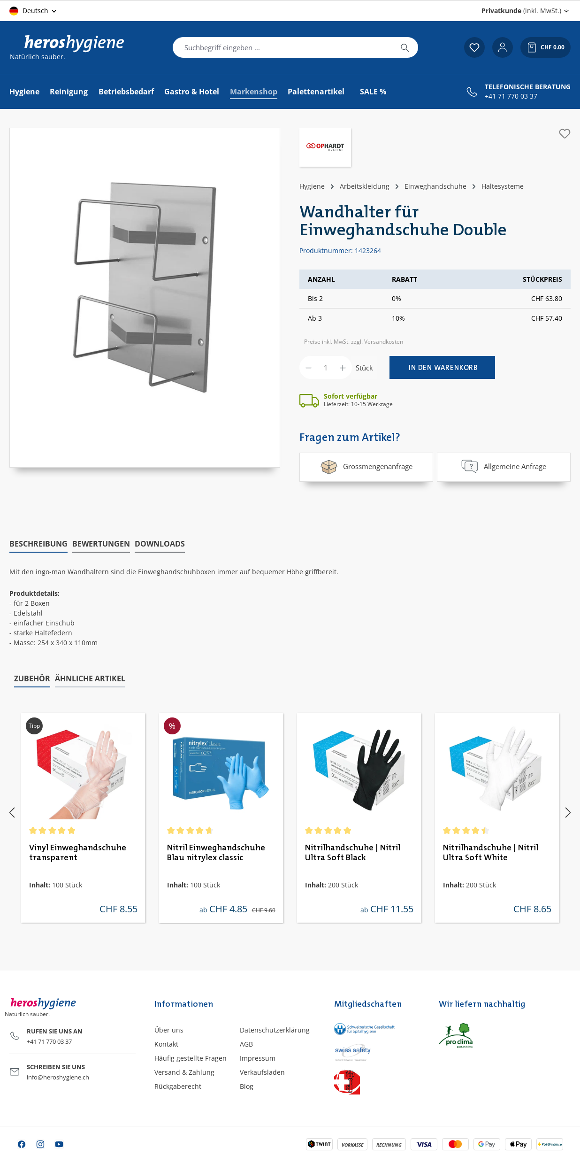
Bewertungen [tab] (101, 542)
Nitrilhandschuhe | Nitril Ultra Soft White (490, 851)
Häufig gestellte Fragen (190, 1056)
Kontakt (166, 1042)
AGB (246, 1042)
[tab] (38, 542)
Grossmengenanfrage (366, 466)
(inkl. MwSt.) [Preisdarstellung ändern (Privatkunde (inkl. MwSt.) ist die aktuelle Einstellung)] (521, 10)
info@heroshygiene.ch (58, 1075)
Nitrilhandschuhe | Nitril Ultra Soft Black (352, 851)
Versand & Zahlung (184, 1070)
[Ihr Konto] (502, 47)
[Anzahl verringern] (308, 367)
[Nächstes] (568, 810)
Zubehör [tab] (32, 677)
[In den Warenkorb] (442, 367)
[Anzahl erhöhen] (343, 367)
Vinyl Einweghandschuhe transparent (77, 851)
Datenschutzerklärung (275, 1028)
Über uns (168, 1028)
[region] (145, 298)
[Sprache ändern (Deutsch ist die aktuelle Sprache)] (33, 11)
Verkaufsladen (262, 1070)
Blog (246, 1084)
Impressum (257, 1056)
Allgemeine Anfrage (503, 466)
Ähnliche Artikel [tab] (90, 677)
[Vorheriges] (12, 810)
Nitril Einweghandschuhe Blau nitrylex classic (216, 851)
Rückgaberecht (177, 1084)
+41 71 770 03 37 (511, 96)
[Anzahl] (325, 367)
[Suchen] (405, 47)
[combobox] (282, 47)
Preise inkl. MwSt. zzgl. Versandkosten (353, 342)
